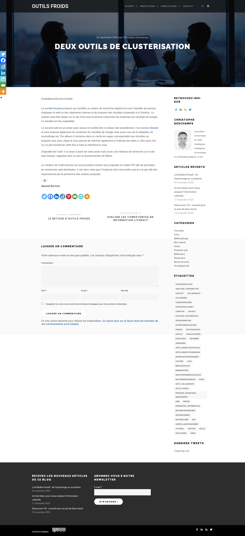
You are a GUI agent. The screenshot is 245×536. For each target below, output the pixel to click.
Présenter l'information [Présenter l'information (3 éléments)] (188, 406)
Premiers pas (181, 250)
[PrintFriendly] (81, 194)
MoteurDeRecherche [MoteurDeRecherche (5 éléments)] (185, 379)
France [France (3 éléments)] (179, 330)
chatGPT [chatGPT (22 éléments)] (180, 293)
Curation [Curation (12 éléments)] (180, 311)
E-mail (84, 291)
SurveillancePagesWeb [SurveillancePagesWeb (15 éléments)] (187, 424)
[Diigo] (62, 194)
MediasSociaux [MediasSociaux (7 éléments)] (183, 366)
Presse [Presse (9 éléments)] (186, 401)
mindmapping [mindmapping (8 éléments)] (182, 370)
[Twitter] (44, 194)
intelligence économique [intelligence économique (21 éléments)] (188, 352)
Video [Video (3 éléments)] (193, 433)
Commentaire (47, 263)
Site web (124, 291)
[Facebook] (50, 194)
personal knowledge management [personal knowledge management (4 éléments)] (186, 395)
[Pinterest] (68, 194)
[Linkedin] (56, 194)
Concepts (179, 230)
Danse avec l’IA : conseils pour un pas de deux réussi (57, 508)
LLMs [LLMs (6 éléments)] (189, 361)
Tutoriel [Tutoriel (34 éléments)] (180, 429)
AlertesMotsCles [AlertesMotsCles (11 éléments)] (184, 284)
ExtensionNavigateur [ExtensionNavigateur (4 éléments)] (186, 325)
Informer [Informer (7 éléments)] (194, 339)
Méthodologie (181, 238)
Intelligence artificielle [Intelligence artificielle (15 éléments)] (188, 348)
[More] (87, 194)
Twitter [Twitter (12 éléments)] (191, 429)
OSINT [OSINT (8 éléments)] (201, 379)
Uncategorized (181, 265)
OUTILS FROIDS (47, 6)
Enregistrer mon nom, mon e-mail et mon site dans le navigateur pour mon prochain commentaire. (86, 304)
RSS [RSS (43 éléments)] (194, 420)
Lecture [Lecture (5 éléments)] (179, 361)
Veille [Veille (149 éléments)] (202, 429)
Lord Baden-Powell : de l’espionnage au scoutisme (56, 487)
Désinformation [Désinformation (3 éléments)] (183, 320)
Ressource (179, 258)
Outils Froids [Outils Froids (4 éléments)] (182, 388)
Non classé (180, 242)
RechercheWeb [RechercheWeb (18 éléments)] (183, 415)
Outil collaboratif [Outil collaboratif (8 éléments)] (185, 384)
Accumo (57, 108)
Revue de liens (181, 261)
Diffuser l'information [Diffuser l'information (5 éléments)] (187, 316)
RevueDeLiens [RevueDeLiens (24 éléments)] (182, 420)
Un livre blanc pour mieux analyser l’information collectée (187, 192)
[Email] (75, 194)
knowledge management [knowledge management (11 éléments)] (187, 357)
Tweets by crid (181, 451)
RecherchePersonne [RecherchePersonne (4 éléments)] (185, 410)
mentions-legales (40, 531)
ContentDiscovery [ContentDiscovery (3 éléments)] (185, 307)
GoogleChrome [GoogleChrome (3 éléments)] (193, 334)
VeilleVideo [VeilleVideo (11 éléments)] (181, 433)
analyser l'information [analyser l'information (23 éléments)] (187, 289)
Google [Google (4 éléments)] (179, 334)
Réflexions (179, 254)
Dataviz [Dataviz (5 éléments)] (191, 311)
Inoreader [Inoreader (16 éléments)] (180, 343)
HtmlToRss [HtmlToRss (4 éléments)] (181, 339)
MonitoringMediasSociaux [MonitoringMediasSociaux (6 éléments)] (188, 375)
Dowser (154, 128)
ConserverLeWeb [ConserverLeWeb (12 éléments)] (184, 302)
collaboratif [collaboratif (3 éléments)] (194, 293)
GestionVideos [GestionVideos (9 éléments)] (193, 330)
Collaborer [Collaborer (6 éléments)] (181, 298)
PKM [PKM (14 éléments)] (178, 401)
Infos (176, 234)
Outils (177, 246)
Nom (44, 291)
